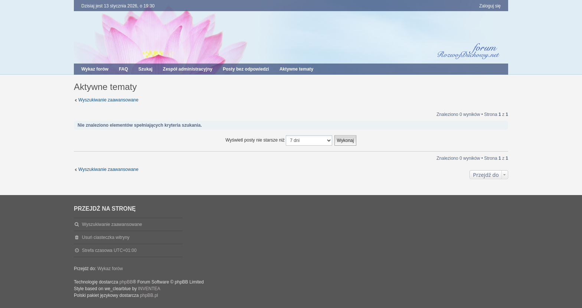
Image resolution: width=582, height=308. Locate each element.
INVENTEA (149, 288)
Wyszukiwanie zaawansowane (108, 100)
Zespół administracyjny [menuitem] (187, 69)
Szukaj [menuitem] (145, 69)
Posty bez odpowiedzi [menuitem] (246, 69)
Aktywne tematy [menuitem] (296, 69)
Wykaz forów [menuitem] (94, 69)
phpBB (126, 282)
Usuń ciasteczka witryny (106, 237)
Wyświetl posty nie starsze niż (279, 140)
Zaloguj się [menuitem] (490, 6)
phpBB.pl (149, 295)
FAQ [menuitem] (123, 69)
